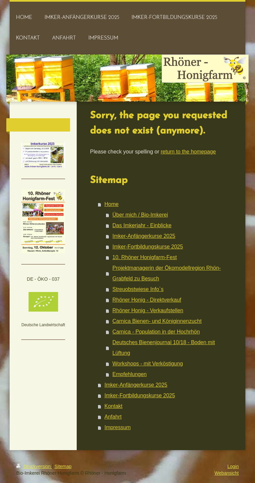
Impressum (118, 427)
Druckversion (34, 466)
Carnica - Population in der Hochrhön (156, 332)
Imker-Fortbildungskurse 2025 (148, 246)
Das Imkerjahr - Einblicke (142, 225)
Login (233, 466)
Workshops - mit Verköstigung (148, 363)
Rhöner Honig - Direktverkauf (147, 300)
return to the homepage (188, 151)
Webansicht (226, 473)
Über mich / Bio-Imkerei (140, 215)
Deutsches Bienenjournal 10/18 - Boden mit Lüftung (164, 347)
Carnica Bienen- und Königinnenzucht (157, 321)
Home (112, 204)
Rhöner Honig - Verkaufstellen (148, 310)
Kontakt (114, 406)
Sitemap (62, 466)
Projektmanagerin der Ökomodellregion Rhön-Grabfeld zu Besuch (167, 273)
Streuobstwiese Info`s (138, 289)
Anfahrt (113, 417)
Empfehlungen (130, 374)
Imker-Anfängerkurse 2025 (144, 236)
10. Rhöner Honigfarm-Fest (145, 257)
